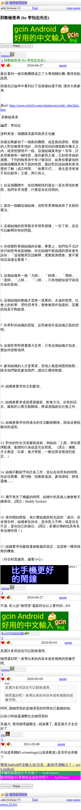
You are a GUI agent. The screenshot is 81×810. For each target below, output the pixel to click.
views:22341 (8, 804)
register (76, 8)
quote (63, 65)
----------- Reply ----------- (16, 45)
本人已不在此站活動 (15, 633)
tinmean (7, 55)
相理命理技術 (18, 2)
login (69, 8)
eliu (5, 735)
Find (35, 8)
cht (7, 2)
